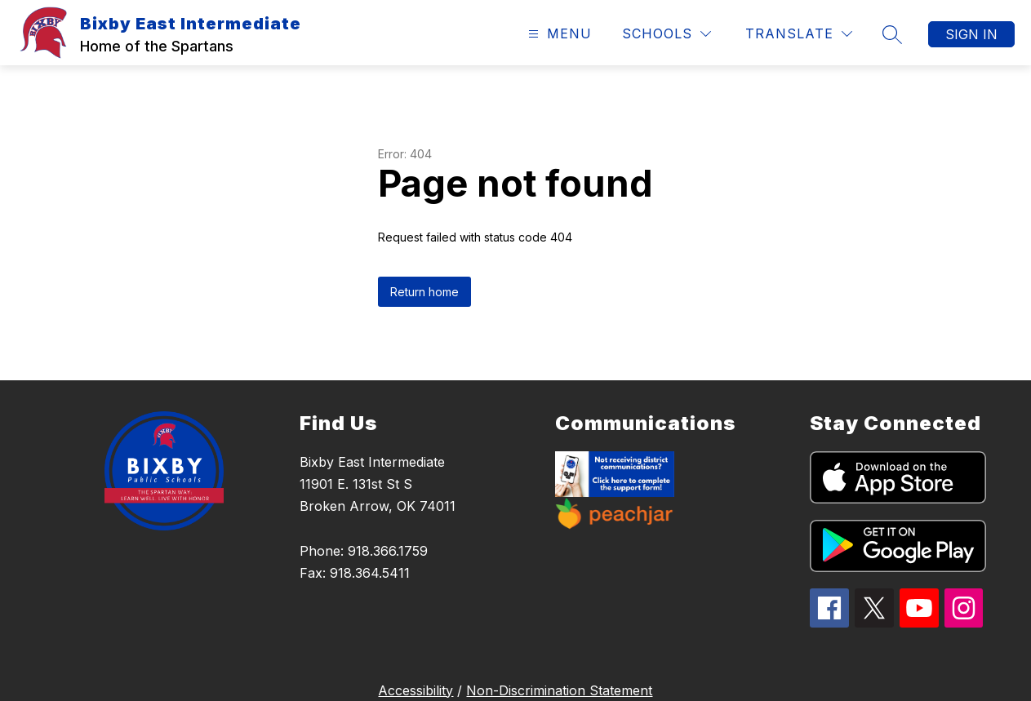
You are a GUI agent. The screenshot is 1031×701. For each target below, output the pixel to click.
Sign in (971, 34)
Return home (424, 292)
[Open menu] (558, 34)
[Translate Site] (798, 34)
